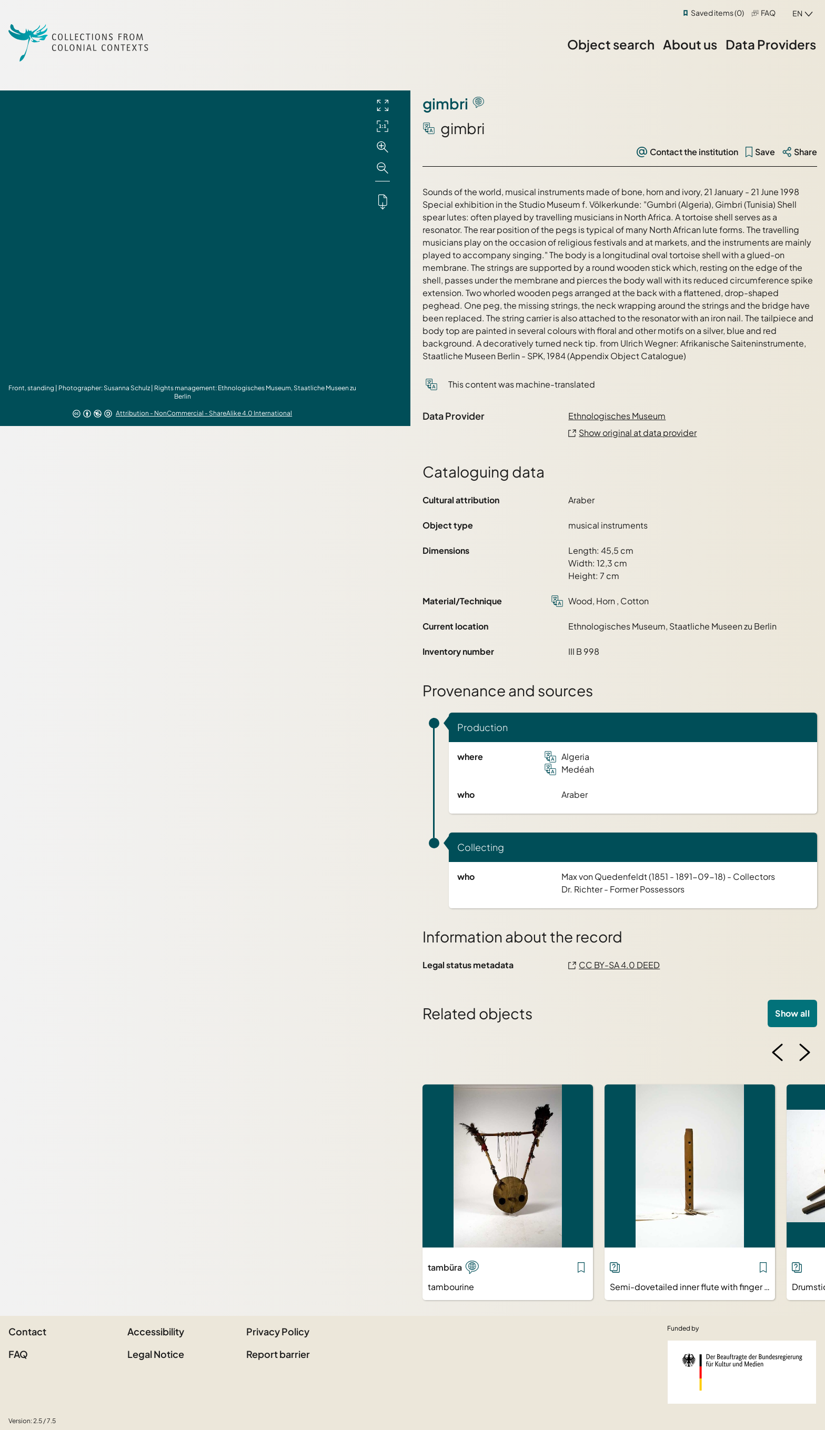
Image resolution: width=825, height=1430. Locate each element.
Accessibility (155, 1331)
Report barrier (278, 1354)
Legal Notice (155, 1354)
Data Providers (771, 44)
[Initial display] (382, 126)
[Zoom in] (382, 147)
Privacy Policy (277, 1331)
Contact (27, 1331)
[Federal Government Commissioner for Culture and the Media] (742, 1372)
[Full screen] (382, 105)
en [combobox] (797, 13)
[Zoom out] (382, 168)
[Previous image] (777, 1052)
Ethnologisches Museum (617, 415)
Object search (611, 44)
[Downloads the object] (382, 201)
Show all (792, 1013)
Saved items (717, 12)
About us (690, 44)
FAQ (768, 12)
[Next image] (804, 1052)
